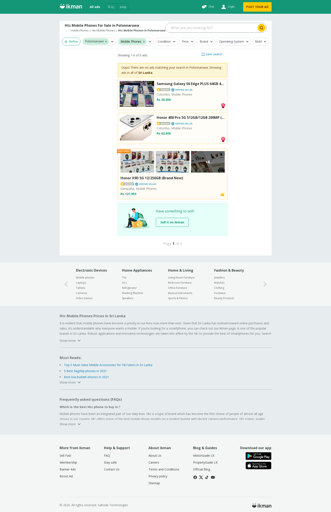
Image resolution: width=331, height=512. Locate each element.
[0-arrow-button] (66, 284)
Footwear (220, 293)
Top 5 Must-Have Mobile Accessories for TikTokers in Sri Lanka (108, 365)
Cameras (81, 293)
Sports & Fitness (178, 298)
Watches (219, 283)
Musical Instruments (180, 293)
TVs (124, 277)
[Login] (227, 6)
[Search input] (211, 27)
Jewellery (219, 277)
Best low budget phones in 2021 (86, 377)
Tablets (80, 288)
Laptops (81, 283)
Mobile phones (85, 277)
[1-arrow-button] (265, 284)
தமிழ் (123, 7)
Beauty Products (224, 298)
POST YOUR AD (257, 7)
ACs (124, 283)
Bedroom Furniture (180, 283)
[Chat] (207, 6)
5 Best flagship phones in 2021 (85, 371)
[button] (106, 41)
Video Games (84, 298)
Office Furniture (177, 288)
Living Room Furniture (181, 277)
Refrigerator (129, 288)
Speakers (127, 298)
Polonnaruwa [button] (94, 41)
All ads (95, 7)
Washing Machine (132, 293)
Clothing (219, 288)
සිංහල (111, 7)
